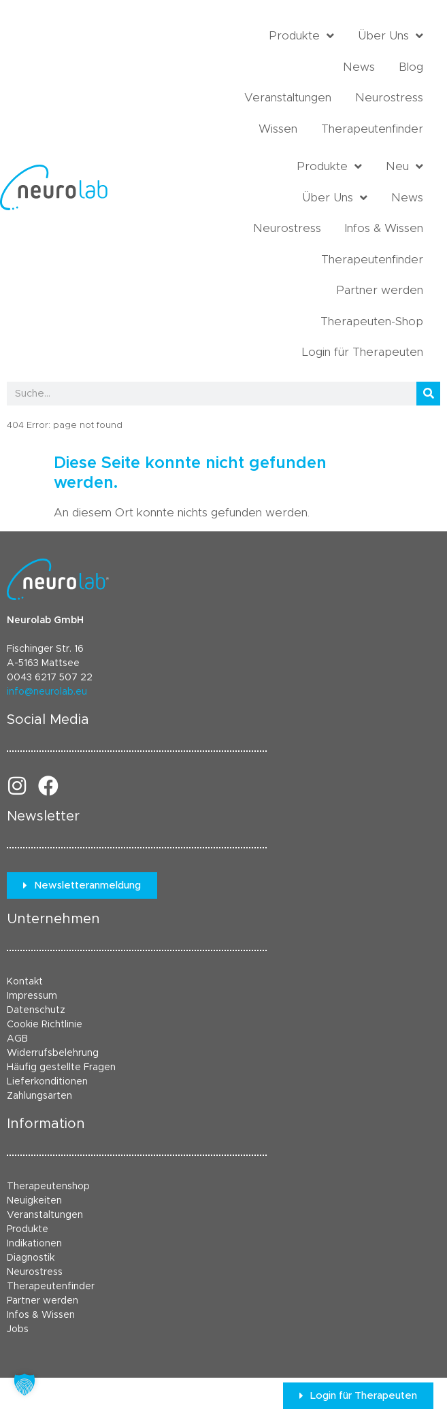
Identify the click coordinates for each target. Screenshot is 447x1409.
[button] (24, 1384)
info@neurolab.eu (47, 692)
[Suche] (428, 393)
